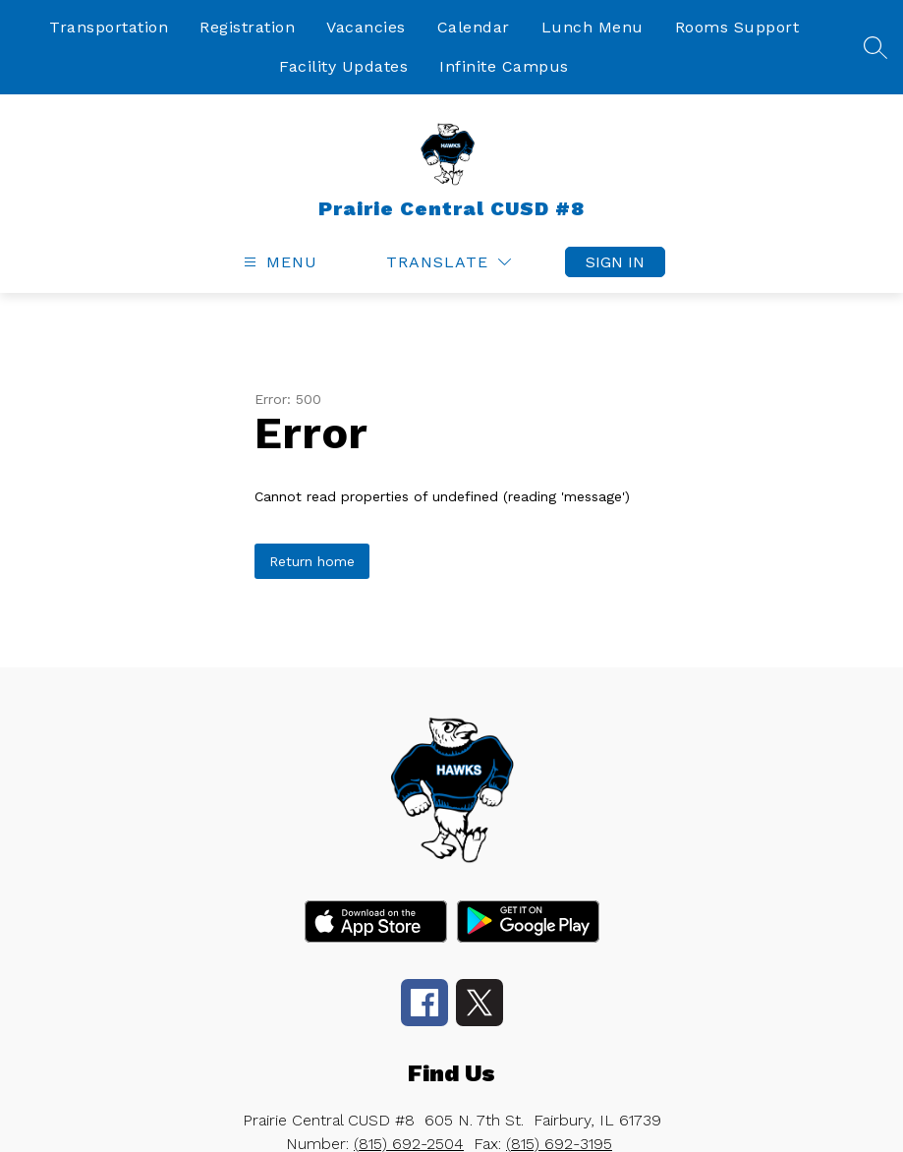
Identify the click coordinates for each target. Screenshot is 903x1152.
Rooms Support (737, 27)
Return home (312, 561)
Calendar (473, 27)
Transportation (108, 27)
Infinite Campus (504, 66)
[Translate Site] (448, 262)
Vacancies (366, 27)
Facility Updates (343, 66)
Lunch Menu (592, 27)
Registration (247, 27)
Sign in (615, 262)
